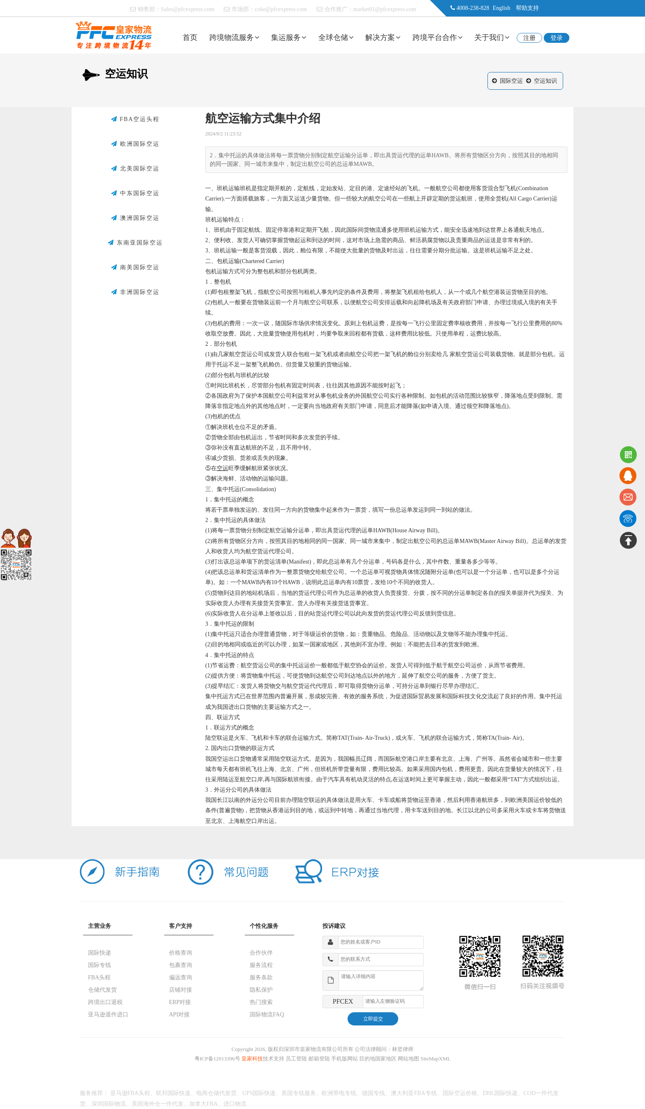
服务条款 (261, 977)
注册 (529, 38)
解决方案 (383, 37)
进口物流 (234, 1104)
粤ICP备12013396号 (217, 1058)
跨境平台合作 (438, 37)
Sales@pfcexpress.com (187, 9)
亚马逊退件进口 (108, 1014)
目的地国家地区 (378, 1058)
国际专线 (99, 965)
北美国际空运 (135, 168)
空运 (222, 468)
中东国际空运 (135, 193)
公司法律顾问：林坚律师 (384, 1049)
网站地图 (408, 1058)
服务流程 (261, 965)
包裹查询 (180, 965)
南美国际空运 (135, 267)
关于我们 (492, 37)
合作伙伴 (261, 953)
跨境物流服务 (234, 37)
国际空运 (511, 81)
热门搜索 (261, 1002)
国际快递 (99, 953)
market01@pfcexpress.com (384, 9)
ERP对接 (180, 1002)
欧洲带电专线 (339, 1093)
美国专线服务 (298, 1093)
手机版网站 (344, 1058)
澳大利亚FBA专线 (413, 1093)
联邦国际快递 (173, 1093)
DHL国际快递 (500, 1093)
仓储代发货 (102, 990)
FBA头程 (99, 977)
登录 (556, 38)
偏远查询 (180, 977)
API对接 (179, 1014)
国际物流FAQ (267, 1014)
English (501, 8)
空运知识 (545, 81)
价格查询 (180, 953)
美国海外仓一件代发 (157, 1104)
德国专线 (373, 1093)
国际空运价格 (460, 1093)
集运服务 (288, 37)
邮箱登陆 (319, 1058)
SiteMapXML (436, 1058)
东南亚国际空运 (135, 243)
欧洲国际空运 (135, 144)
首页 (190, 37)
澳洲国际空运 (135, 218)
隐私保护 (261, 990)
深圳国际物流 (108, 1104)
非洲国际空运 (135, 292)
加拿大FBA (203, 1104)
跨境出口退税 (105, 1002)
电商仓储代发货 (216, 1093)
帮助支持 (527, 8)
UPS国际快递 (259, 1093)
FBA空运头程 (135, 119)
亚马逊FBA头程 (130, 1093)
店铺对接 (180, 990)
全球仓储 (336, 37)
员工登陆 (296, 1058)
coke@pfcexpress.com (281, 9)
